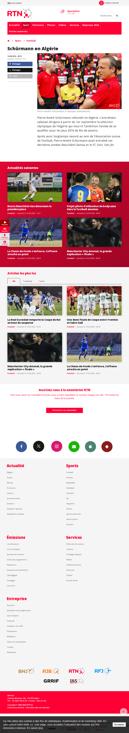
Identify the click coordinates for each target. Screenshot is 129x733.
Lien (13, 76)
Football (31, 40)
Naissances (11, 565)
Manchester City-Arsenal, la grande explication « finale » (89, 252)
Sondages (11, 580)
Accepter (119, 724)
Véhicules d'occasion (75, 544)
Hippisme (70, 504)
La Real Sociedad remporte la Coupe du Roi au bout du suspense (33, 321)
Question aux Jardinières (17, 570)
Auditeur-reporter (109, 3)
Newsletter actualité (15, 514)
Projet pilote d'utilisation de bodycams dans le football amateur (91, 207)
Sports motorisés (73, 514)
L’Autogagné (12, 575)
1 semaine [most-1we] (27, 281)
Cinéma (69, 549)
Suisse (9, 477)
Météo (69, 560)
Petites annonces (73, 565)
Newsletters (74, 446)
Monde (10, 483)
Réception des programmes (19, 610)
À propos (11, 605)
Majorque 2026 (90, 25)
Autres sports (72, 519)
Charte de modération (16, 642)
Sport (26, 25)
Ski (67, 498)
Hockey (69, 477)
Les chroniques (13, 549)
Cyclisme (70, 493)
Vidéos (62, 25)
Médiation (11, 636)
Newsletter (11, 652)
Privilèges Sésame (74, 554)
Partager (15, 64)
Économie (11, 488)
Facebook (21, 446)
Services (74, 25)
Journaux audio (13, 498)
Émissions (38, 25)
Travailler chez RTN (15, 626)
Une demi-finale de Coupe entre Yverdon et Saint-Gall (92, 321)
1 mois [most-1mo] (41, 281)
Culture (10, 493)
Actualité (14, 25)
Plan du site (41, 701)
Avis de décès (72, 580)
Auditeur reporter (14, 509)
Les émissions (13, 544)
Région (10, 472)
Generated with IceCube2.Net (37, 708)
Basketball (70, 483)
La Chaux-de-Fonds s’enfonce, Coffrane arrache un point (32, 252)
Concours (11, 586)
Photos (51, 25)
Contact (10, 647)
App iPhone (90, 446)
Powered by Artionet (15, 708)
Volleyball (70, 488)
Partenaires (12, 631)
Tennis (69, 509)
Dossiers (10, 504)
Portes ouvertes (18, 31)
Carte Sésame (13, 616)
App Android (107, 446)
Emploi (69, 575)
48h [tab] (13, 281)
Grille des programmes (17, 560)
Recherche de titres (15, 554)
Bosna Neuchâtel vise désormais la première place (29, 207)
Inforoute (70, 570)
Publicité (10, 621)
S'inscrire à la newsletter (64, 410)
